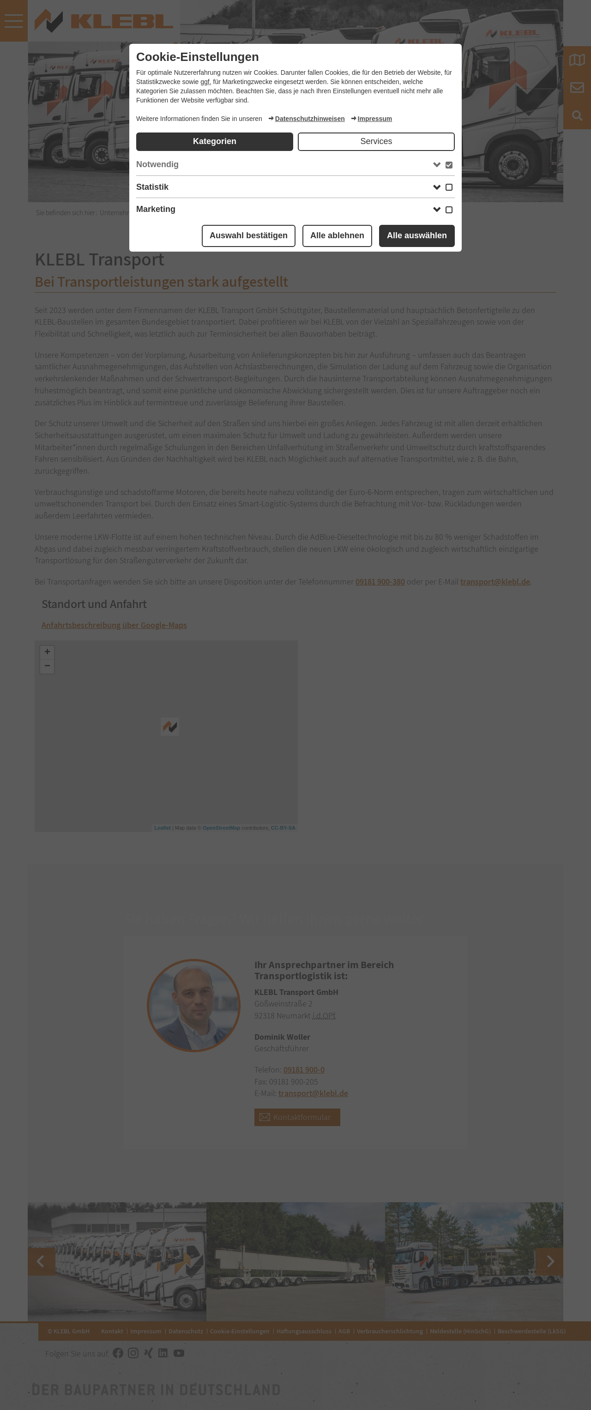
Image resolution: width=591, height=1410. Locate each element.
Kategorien (214, 141)
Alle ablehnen (337, 235)
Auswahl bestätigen (249, 235)
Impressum (371, 118)
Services (376, 141)
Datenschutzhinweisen (306, 118)
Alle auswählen (417, 235)
